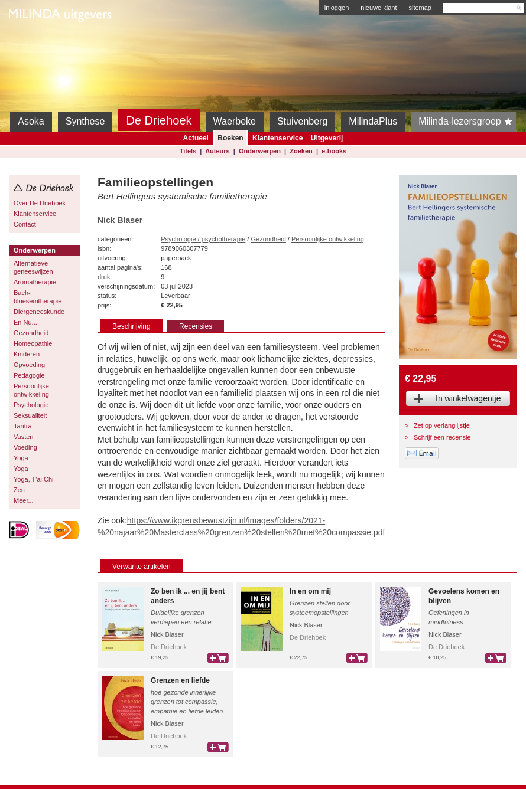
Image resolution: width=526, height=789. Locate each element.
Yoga (21, 457)
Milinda (33, 42)
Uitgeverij (327, 138)
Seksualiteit (30, 415)
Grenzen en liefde (180, 680)
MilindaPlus (373, 121)
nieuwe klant (379, 7)
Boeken (230, 138)
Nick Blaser (120, 220)
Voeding (25, 447)
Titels (188, 151)
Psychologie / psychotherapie (203, 239)
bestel (218, 658)
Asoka (31, 121)
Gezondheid (31, 332)
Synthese (85, 121)
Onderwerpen (260, 151)
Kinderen (27, 354)
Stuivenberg (302, 121)
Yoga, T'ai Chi (34, 479)
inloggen (336, 7)
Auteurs (217, 151)
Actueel (196, 138)
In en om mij (310, 591)
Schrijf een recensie (442, 437)
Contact (25, 224)
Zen (19, 489)
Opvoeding (29, 364)
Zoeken (301, 151)
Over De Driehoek (40, 203)
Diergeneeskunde (39, 311)
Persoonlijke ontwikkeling (31, 390)
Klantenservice (277, 138)
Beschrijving (131, 326)
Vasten (23, 436)
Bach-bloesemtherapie (37, 297)
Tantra (23, 426)
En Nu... (25, 322)
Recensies (195, 326)
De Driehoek (158, 120)
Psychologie (31, 404)
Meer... (24, 500)
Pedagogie (29, 375)
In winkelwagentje (468, 398)
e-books (334, 151)
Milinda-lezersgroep (467, 121)
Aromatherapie (35, 282)
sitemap (419, 7)
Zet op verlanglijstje (442, 425)
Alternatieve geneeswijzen (33, 267)
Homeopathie (33, 343)
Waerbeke (234, 121)
